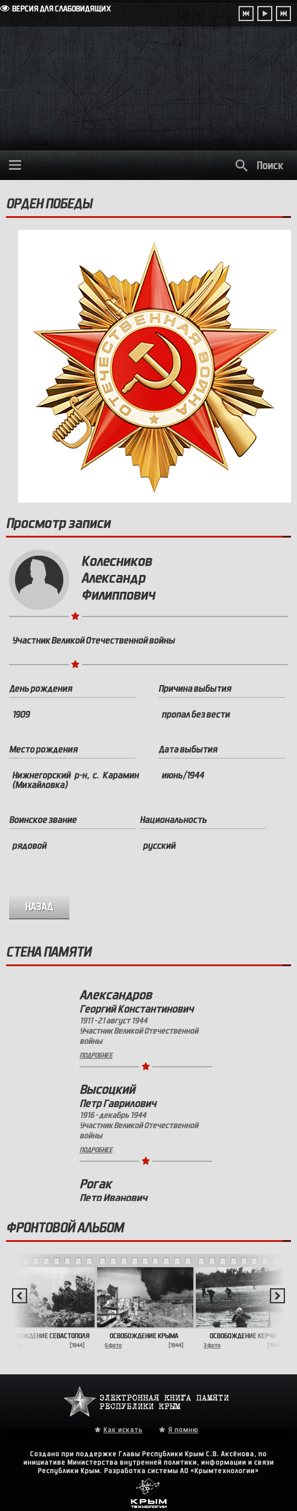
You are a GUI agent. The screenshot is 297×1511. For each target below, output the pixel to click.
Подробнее (96, 1055)
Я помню (183, 1430)
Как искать (123, 1430)
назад (39, 907)
